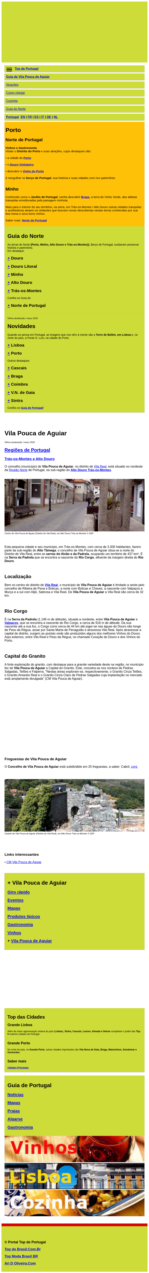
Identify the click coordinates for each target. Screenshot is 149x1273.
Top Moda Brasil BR (21, 1256)
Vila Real (100, 466)
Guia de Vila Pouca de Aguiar (28, 76)
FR (30, 117)
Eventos (15, 900)
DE (49, 117)
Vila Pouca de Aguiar (31, 940)
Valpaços (11, 623)
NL (56, 117)
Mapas (13, 908)
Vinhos (14, 932)
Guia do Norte (16, 109)
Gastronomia (20, 924)
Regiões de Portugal (27, 450)
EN (23, 117)
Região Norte (18, 470)
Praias (13, 1111)
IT (42, 117)
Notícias (15, 1094)
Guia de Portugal (32, 407)
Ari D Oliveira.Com (20, 1263)
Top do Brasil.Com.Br (23, 1249)
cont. (134, 766)
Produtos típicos (23, 916)
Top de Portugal (27, 68)
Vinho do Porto (33, 171)
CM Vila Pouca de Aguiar (23, 862)
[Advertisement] (74, 32)
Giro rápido (18, 892)
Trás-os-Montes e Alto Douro (30, 459)
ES (36, 117)
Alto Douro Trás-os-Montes (91, 470)
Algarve (15, 1119)
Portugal (12, 117)
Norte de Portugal (34, 220)
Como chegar (15, 92)
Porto (27, 158)
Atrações (12, 84)
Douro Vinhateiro (22, 164)
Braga (85, 197)
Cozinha (12, 101)
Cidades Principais (18, 1067)
